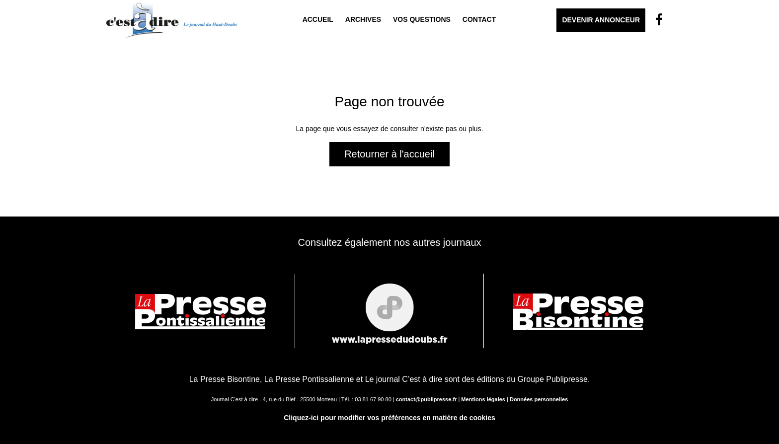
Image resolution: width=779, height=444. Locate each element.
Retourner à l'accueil (389, 153)
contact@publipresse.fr (426, 399)
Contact (479, 19)
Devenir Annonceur (601, 20)
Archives (363, 19)
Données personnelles (539, 399)
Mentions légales (483, 399)
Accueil (318, 19)
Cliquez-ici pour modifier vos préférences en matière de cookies (389, 418)
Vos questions (422, 19)
